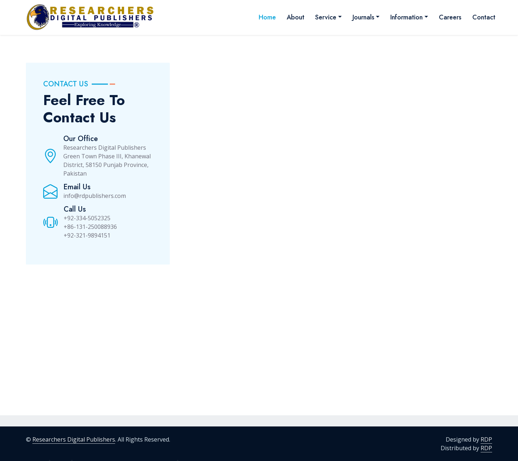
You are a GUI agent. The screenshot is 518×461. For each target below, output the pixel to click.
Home (267, 17)
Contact (483, 17)
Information (406, 17)
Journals (363, 17)
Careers (450, 17)
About (295, 17)
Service (325, 17)
